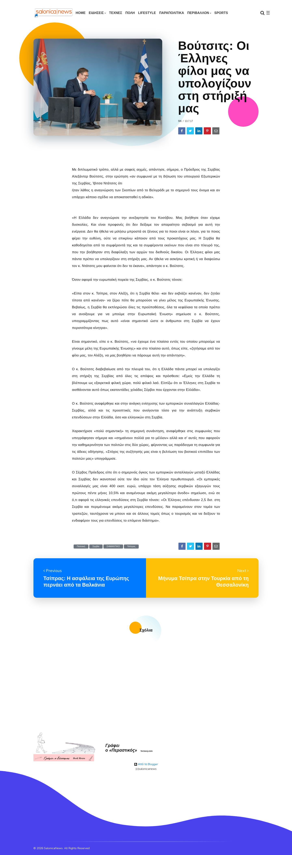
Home (81, 13)
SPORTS (221, 13)
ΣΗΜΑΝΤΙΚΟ (113, 546)
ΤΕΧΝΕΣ (115, 13)
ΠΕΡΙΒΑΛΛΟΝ (198, 13)
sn (179, 121)
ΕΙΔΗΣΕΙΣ (96, 13)
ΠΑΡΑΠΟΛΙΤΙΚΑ (171, 13)
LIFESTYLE (147, 13)
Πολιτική (81, 546)
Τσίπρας (131, 546)
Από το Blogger (146, 764)
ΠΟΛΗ (130, 13)
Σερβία (95, 546)
